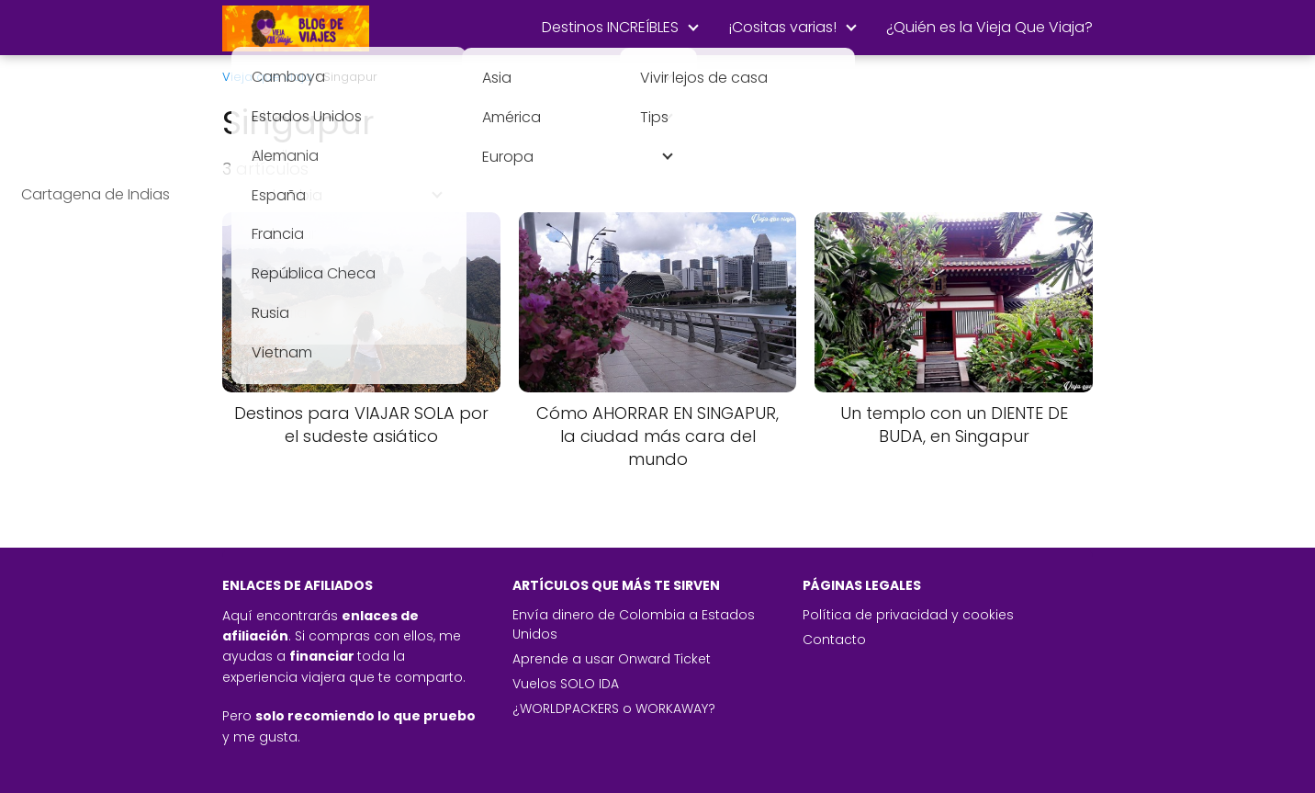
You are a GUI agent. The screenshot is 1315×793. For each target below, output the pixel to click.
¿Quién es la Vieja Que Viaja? (989, 27)
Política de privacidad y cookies (908, 615)
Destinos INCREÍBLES (610, 27)
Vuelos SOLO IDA (565, 683)
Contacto (834, 639)
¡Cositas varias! (782, 27)
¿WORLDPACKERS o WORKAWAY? (613, 708)
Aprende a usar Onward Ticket (611, 659)
